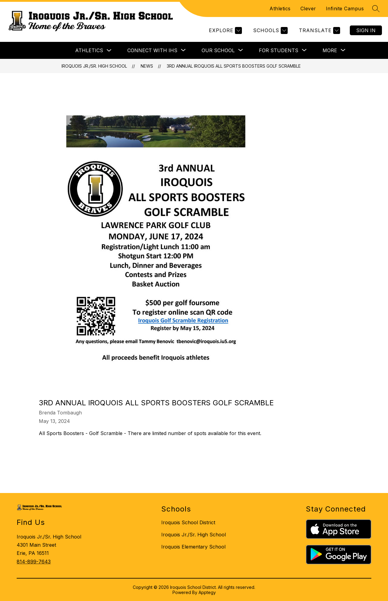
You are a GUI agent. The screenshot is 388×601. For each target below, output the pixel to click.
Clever (308, 8)
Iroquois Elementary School (193, 547)
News (147, 66)
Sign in (366, 30)
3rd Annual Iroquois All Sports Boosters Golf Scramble (234, 66)
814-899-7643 (34, 562)
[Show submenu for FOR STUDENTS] (278, 50)
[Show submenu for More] (330, 50)
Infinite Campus (345, 8)
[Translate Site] (318, 30)
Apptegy (207, 592)
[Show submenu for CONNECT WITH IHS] (152, 50)
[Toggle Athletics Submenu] (109, 50)
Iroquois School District (188, 522)
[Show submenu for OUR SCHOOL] (218, 50)
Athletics (280, 8)
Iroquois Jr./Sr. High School (94, 66)
